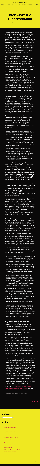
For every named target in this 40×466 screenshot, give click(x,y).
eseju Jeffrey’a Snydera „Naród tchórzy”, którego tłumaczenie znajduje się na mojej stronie (18, 388)
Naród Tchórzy (7, 444)
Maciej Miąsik (18, 23)
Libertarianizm (20, 11)
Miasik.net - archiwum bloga (20, 2)
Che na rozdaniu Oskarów (9, 436)
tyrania (22, 395)
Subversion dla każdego (9, 446)
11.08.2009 (26, 23)
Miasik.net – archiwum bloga (12, 463)
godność (10, 395)
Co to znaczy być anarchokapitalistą (11, 439)
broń (7, 395)
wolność (26, 395)
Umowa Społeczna (8, 449)
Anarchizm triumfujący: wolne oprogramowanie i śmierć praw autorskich (10, 429)
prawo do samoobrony (16, 395)
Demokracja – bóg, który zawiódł (11, 441)
